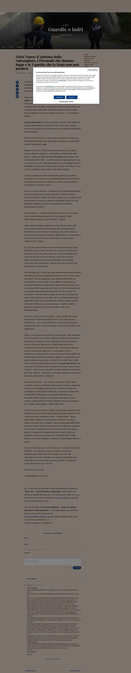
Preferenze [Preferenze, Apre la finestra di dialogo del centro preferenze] (59, 97)
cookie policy (62, 80)
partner (89, 86)
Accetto (71, 97)
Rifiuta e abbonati (92, 69)
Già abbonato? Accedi (66, 101)
